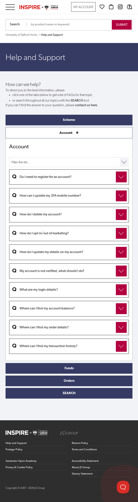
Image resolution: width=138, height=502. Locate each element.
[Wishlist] (102, 7)
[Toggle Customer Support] (123, 487)
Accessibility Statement (85, 461)
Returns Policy (80, 443)
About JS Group (81, 467)
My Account (83, 7)
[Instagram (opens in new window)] (120, 7)
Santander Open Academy (21, 461)
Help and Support (16, 443)
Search (15, 24)
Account (69, 133)
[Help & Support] (129, 7)
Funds (69, 368)
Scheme (69, 120)
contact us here (86, 105)
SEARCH (69, 393)
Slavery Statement (82, 473)
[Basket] (111, 7)
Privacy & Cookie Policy (19, 467)
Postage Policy (14, 449)
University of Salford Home (21, 35)
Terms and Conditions (84, 449)
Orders (69, 381)
